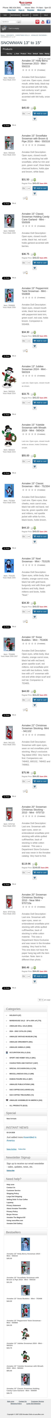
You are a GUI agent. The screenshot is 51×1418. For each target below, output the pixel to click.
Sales (41, 53)
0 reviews (41, 70)
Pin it (14, 125)
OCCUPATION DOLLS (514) (18, 1052)
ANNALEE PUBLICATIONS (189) (20, 1084)
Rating (47, 53)
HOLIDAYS (10, 35)
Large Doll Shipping (14, 1197)
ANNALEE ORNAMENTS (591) (19, 1042)
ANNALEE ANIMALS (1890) (18, 1047)
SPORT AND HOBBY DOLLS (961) (21, 1058)
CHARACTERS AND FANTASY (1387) (22, 1063)
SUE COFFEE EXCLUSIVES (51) (20, 1090)
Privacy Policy (12, 1211)
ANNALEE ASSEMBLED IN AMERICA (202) (24, 1100)
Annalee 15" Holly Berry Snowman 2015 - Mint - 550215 (35, 63)
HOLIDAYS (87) (13, 1015)
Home (3, 35)
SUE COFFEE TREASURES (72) (20, 1095)
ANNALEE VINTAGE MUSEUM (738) (21, 1037)
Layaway (10, 1202)
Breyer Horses (12, 1214)
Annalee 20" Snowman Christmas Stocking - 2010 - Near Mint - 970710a (34, 899)
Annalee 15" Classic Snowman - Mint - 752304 (36, 485)
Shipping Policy (13, 1194)
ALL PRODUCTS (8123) (16, 1106)
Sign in (21, 10)
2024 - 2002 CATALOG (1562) (19, 1031)
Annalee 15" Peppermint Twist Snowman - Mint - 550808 (35, 291)
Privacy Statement (14, 1205)
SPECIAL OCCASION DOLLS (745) (21, 1068)
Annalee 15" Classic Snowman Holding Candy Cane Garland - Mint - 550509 (35, 218)
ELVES (35, 15)
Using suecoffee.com (15, 1220)
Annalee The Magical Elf (16, 1217)
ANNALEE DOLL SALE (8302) (19, 1026)
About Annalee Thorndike (17, 1208)
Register (30, 10)
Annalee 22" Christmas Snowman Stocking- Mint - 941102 (35, 728)
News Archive (12, 1149)
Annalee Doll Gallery (15, 1223)
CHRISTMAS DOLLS (23, 35)
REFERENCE (15, 15)
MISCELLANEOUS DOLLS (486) (20, 1074)
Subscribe (22, 1149)
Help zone (10, 1185)
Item (17, 53)
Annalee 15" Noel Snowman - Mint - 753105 (36, 560)
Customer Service (14, 1191)
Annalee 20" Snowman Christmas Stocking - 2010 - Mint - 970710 (34, 810)
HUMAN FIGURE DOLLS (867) (19, 1079)
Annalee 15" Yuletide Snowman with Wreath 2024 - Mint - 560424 (34, 427)
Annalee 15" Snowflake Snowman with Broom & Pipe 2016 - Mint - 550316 (36, 138)
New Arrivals (11, 1119)
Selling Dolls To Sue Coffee (17, 1199)
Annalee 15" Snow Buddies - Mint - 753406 (35, 638)
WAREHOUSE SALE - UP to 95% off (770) (23, 1021)
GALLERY (25, 15)
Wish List (41, 10)
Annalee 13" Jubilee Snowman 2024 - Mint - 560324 (34, 369)
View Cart (11, 10)
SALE (46, 15)
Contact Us (11, 1188)
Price (29, 53)
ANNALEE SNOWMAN (39, 35)
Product (23, 53)
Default (35, 53)
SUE (5, 15)
